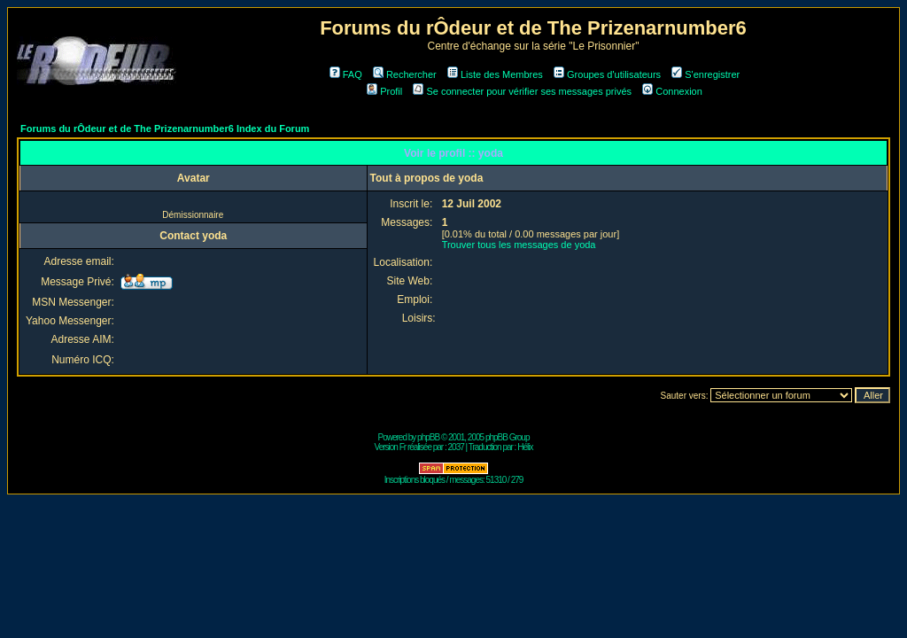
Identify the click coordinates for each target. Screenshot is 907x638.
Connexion (672, 91)
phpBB (428, 437)
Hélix (524, 447)
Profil (384, 91)
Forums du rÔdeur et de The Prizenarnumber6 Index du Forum (164, 128)
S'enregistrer (705, 74)
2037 (456, 447)
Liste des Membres (495, 74)
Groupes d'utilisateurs (607, 74)
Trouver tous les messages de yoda (519, 244)
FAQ (345, 74)
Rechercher (405, 74)
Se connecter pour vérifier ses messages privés (522, 91)
